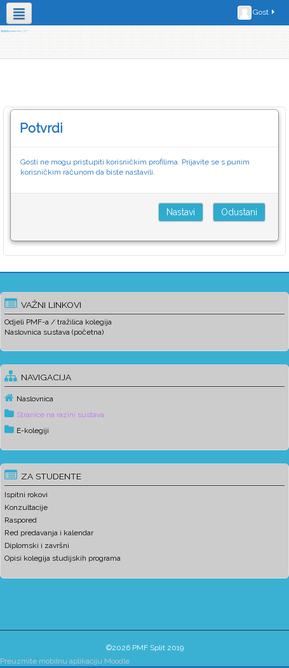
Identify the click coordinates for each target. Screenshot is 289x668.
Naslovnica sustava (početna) (54, 332)
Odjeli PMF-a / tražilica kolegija (58, 321)
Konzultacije (26, 507)
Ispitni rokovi (26, 494)
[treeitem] (144, 398)
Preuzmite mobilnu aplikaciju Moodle (65, 661)
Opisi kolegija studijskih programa (62, 558)
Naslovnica (35, 398)
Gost (257, 13)
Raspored (20, 520)
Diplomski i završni (36, 545)
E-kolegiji (33, 430)
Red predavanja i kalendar (48, 532)
